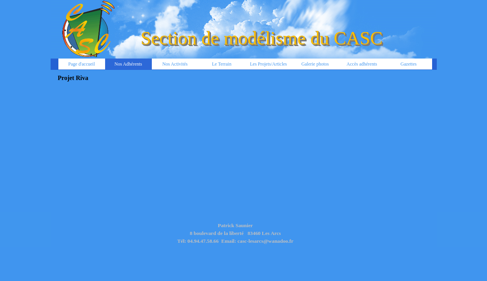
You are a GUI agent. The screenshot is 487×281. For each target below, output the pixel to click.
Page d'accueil (81, 64)
